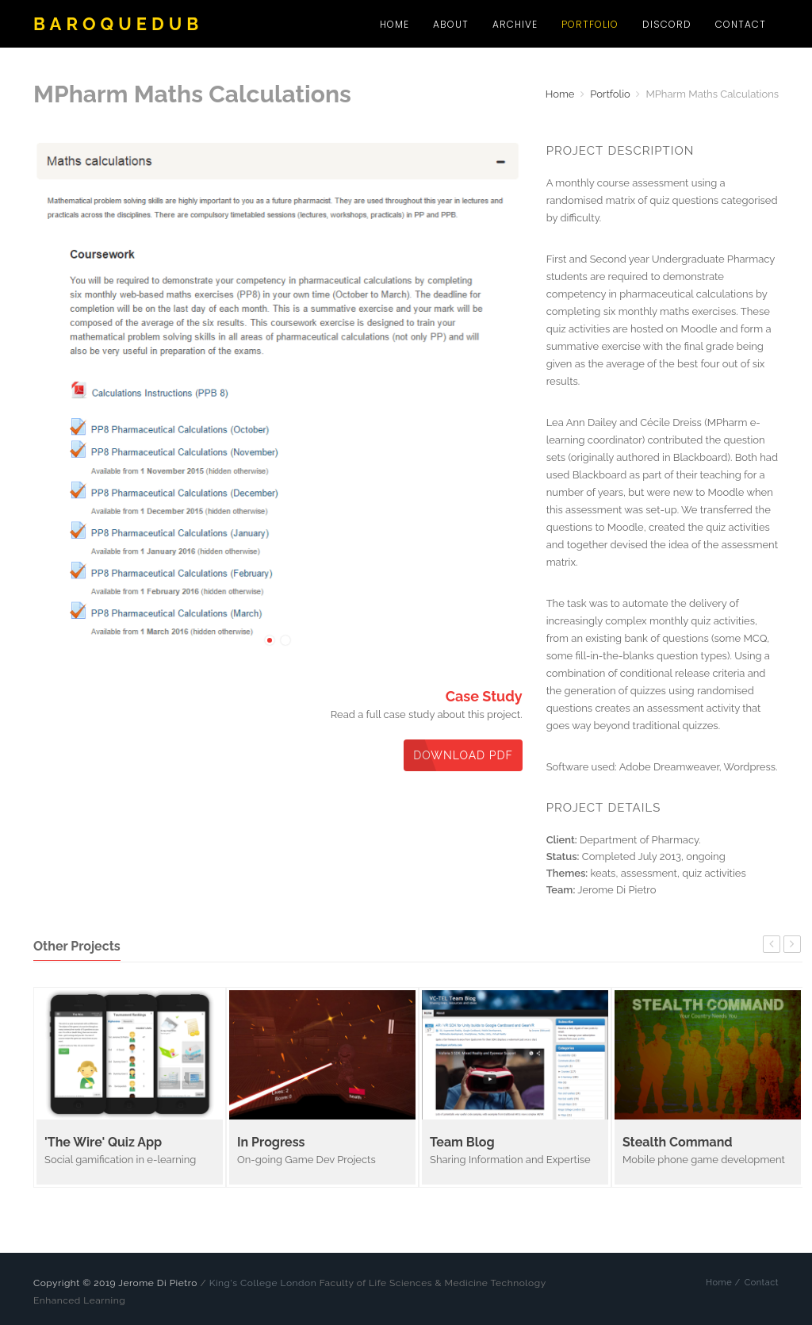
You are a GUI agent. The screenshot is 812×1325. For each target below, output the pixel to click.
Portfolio (590, 24)
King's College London (262, 1283)
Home (394, 24)
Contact (740, 24)
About (451, 24)
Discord (666, 24)
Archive (515, 24)
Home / (723, 1282)
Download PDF (463, 755)
